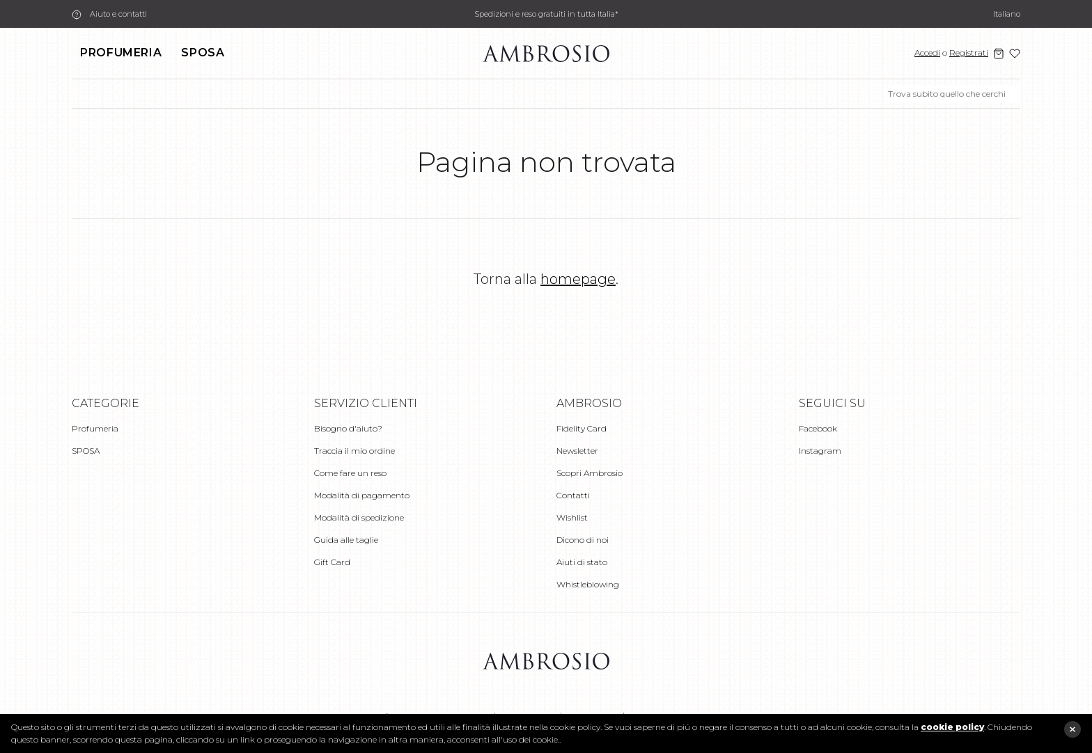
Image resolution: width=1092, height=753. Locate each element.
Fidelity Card (581, 428)
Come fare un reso (350, 473)
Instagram (820, 450)
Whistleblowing (587, 584)
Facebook (818, 428)
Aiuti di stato (581, 562)
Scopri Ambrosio (589, 473)
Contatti (573, 495)
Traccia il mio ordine (354, 450)
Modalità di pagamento (362, 495)
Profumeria (121, 52)
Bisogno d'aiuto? (348, 428)
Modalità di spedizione (359, 517)
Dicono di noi (582, 539)
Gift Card (332, 562)
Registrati (968, 52)
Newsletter (577, 450)
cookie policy (952, 727)
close (1072, 729)
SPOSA (202, 52)
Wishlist (572, 517)
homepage (578, 279)
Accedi (927, 52)
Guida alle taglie (346, 539)
